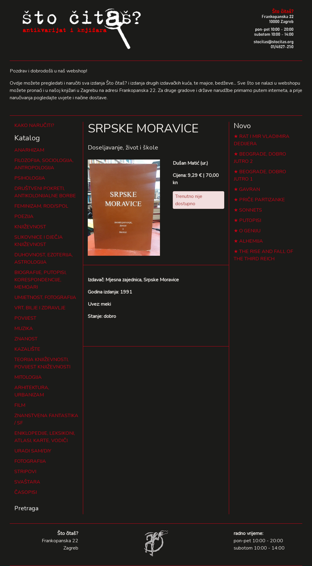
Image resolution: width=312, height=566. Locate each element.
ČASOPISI (25, 492)
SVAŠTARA (27, 482)
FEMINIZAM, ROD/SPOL (41, 206)
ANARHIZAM (29, 150)
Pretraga (26, 508)
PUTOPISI (250, 220)
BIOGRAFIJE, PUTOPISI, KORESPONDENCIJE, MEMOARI (40, 279)
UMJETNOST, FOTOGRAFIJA (45, 297)
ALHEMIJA (251, 241)
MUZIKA (23, 328)
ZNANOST (25, 339)
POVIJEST (25, 318)
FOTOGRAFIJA (30, 461)
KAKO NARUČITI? (34, 125)
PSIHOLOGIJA (29, 178)
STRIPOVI (25, 471)
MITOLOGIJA (28, 377)
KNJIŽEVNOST (30, 226)
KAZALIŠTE (27, 349)
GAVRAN (249, 189)
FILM (19, 405)
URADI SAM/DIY (32, 451)
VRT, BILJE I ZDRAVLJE (40, 307)
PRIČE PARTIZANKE (262, 199)
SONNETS (250, 210)
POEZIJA (24, 216)
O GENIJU (250, 230)
